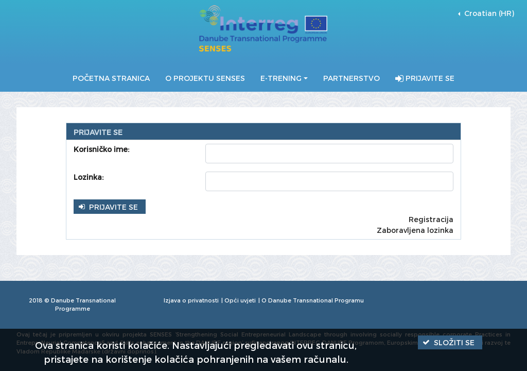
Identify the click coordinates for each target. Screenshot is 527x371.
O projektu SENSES (205, 78)
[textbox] (329, 153)
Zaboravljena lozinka (415, 230)
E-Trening (281, 78)
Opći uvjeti (240, 300)
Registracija (431, 219)
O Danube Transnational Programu (312, 300)
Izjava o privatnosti (191, 300)
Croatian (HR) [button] (488, 13)
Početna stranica (111, 78)
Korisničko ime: (101, 149)
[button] (110, 206)
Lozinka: (88, 177)
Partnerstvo (351, 78)
